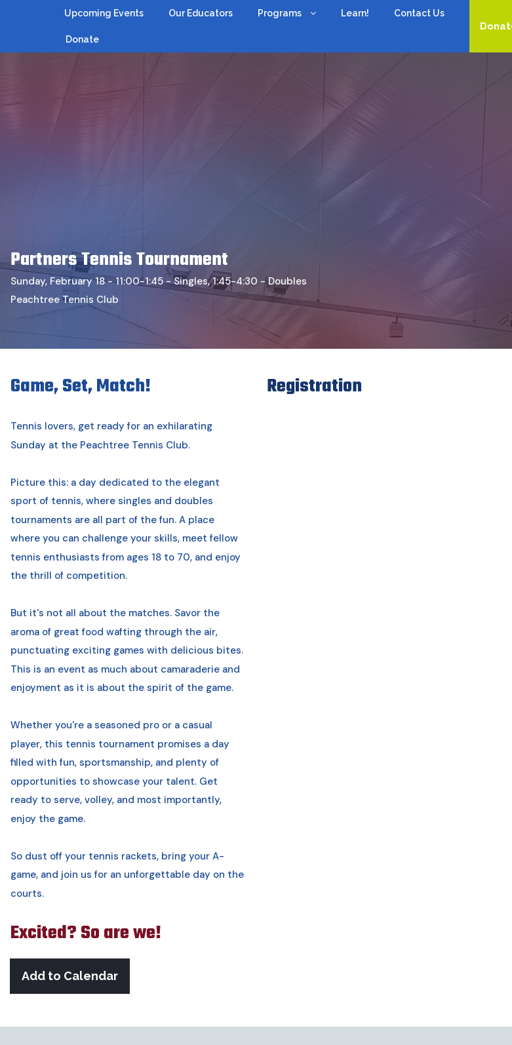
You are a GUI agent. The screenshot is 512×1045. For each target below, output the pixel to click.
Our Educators (200, 13)
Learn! (355, 13)
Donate (82, 39)
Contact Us (419, 13)
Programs (287, 14)
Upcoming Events (104, 13)
